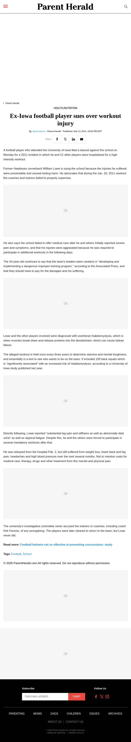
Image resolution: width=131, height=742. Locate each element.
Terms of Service (56, 733)
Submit (77, 696)
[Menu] (5, 6)
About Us (55, 721)
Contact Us (74, 721)
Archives (115, 713)
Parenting (17, 713)
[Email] (81, 139)
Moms (37, 713)
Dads (54, 713)
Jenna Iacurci (39, 131)
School (27, 554)
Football (16, 554)
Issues (94, 713)
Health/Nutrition (65, 108)
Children (74, 713)
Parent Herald (12, 103)
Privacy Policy (76, 733)
